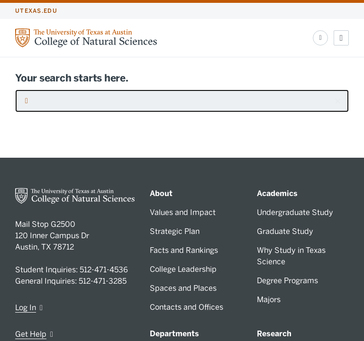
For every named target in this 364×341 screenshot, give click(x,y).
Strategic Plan (175, 231)
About (161, 193)
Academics (277, 193)
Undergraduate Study (295, 212)
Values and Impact (183, 212)
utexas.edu (36, 11)
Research (274, 333)
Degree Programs (287, 280)
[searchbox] (182, 101)
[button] (337, 101)
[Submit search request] (26, 101)
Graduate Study (285, 231)
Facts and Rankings (184, 250)
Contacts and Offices (186, 307)
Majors (269, 299)
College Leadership (183, 269)
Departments (174, 333)
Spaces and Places (183, 288)
